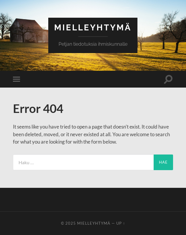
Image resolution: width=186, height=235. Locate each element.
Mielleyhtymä (93, 27)
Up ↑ (120, 223)
